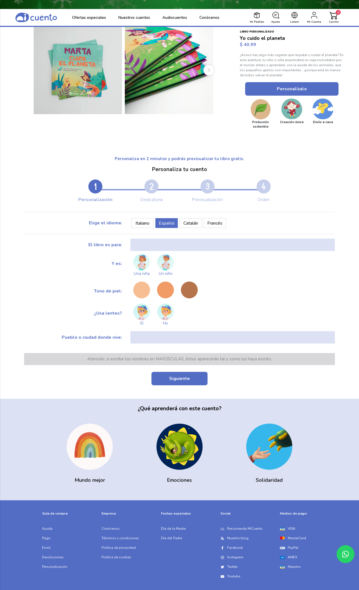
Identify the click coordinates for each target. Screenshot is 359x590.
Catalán (190, 223)
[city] (232, 337)
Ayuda (47, 528)
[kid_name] (232, 245)
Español (166, 223)
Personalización (54, 566)
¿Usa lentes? (108, 313)
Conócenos (111, 528)
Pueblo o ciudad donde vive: (92, 337)
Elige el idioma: (105, 223)
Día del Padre (171, 538)
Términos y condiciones (120, 538)
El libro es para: (105, 245)
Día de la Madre (173, 528)
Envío (46, 547)
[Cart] (334, 17)
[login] (314, 17)
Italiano (142, 223)
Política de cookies (116, 557)
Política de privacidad (119, 547)
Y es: (117, 264)
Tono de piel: (108, 291)
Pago (46, 538)
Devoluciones (53, 557)
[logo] (36, 17)
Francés (214, 223)
